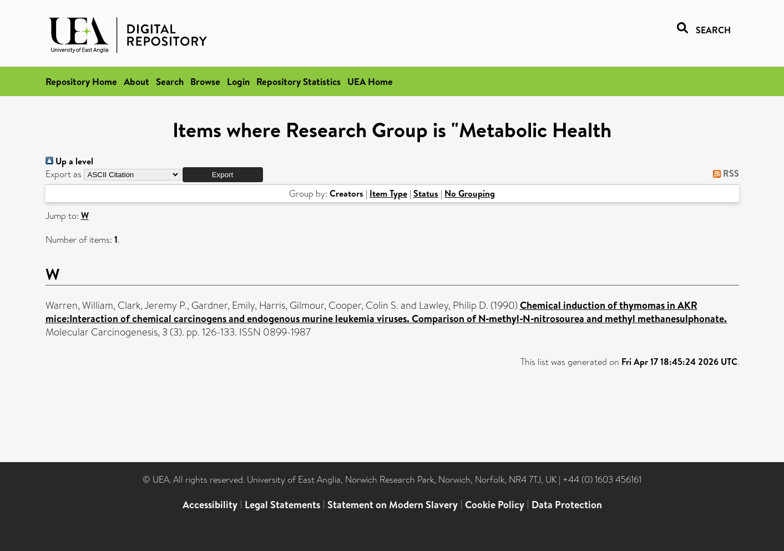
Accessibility (210, 505)
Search (170, 81)
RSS (724, 173)
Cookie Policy (494, 505)
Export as (63, 174)
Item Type (388, 193)
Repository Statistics (298, 81)
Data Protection (567, 505)
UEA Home (370, 81)
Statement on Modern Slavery (392, 505)
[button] (223, 174)
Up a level (69, 161)
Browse (205, 81)
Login (238, 81)
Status (425, 193)
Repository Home (81, 81)
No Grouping (469, 193)
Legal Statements (282, 505)
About (136, 81)
